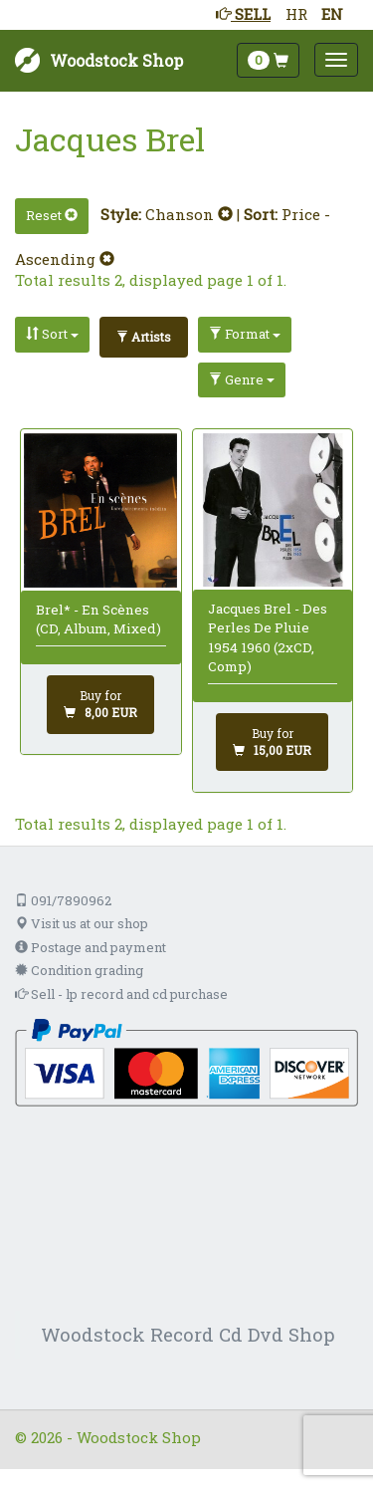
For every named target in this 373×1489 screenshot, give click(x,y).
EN (332, 14)
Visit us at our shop (81, 923)
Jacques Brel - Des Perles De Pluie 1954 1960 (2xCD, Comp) (267, 637)
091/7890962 (63, 900)
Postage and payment (90, 947)
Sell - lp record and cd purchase (121, 994)
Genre (242, 379)
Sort (52, 334)
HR (296, 14)
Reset (52, 215)
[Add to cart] (100, 704)
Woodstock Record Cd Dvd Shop (188, 1334)
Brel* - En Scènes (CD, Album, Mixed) (98, 619)
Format (244, 334)
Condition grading (79, 970)
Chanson (189, 214)
